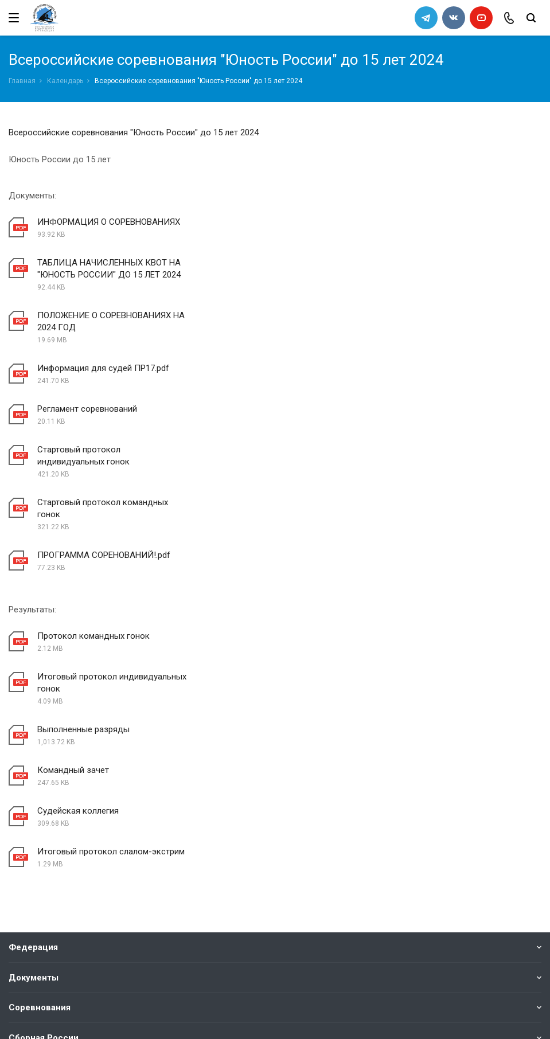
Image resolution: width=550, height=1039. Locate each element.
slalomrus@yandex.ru (66, 963)
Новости (27, 864)
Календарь (65, 81)
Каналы (25, 843)
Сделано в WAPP (38, 1014)
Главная (22, 81)
